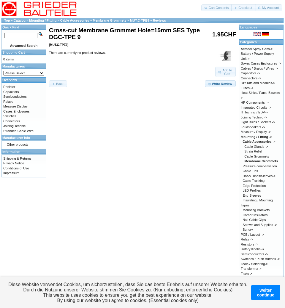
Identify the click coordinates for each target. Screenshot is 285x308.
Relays (8, 101)
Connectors (11, 121)
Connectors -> (251, 78)
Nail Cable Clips (254, 220)
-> (256, 137)
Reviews (159, 20)
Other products (17, 144)
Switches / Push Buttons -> (260, 259)
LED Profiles (252, 190)
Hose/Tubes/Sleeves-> (259, 176)
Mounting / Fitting (43, 20)
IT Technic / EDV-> (254, 112)
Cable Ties (250, 171)
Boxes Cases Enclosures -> (261, 63)
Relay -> (247, 239)
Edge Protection (254, 185)
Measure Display (15, 106)
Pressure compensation (260, 166)
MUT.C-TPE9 (139, 20)
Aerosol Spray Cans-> (257, 49)
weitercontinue (265, 292)
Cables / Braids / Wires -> (259, 68)
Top (7, 20)
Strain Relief (253, 151)
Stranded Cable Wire (18, 131)
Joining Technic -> (254, 117)
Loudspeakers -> (253, 127)
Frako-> (246, 273)
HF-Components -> (255, 102)
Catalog (20, 20)
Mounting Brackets (256, 210)
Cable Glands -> (256, 146)
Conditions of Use (16, 168)
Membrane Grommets (109, 20)
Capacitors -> (250, 73)
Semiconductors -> (254, 254)
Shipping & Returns (17, 158)
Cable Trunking (254, 180)
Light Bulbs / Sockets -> (258, 122)
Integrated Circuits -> (256, 107)
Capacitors (11, 92)
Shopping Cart (13, 52)
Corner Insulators (255, 215)
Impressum (11, 173)
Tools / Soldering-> (254, 264)
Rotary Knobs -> (253, 249)
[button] (216, 7)
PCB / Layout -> (252, 234)
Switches (9, 116)
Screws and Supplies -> (260, 225)
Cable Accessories (75, 20)
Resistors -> (249, 244)
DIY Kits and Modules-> (258, 83)
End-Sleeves (252, 195)
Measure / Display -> (256, 132)
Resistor (9, 87)
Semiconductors (15, 96)
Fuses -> (247, 88)
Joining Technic (14, 126)
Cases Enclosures (16, 111)
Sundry (248, 229)
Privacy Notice (13, 163)
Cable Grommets (256, 156)
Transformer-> (251, 268)
